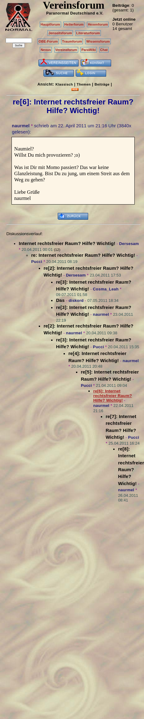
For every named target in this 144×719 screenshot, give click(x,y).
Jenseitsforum (60, 33)
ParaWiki (88, 50)
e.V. (99, 13)
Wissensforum (98, 41)
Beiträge (102, 84)
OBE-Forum (48, 41)
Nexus (46, 50)
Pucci (36, 261)
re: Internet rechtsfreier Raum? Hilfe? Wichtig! (83, 255)
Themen (84, 84)
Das (61, 300)
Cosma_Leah (106, 289)
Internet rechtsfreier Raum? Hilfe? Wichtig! (67, 243)
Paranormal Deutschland (70, 13)
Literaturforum (88, 33)
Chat (104, 50)
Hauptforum (50, 24)
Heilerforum (73, 24)
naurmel (20, 125)
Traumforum (72, 41)
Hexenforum (98, 24)
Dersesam (129, 243)
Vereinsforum (66, 50)
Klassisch (64, 84)
